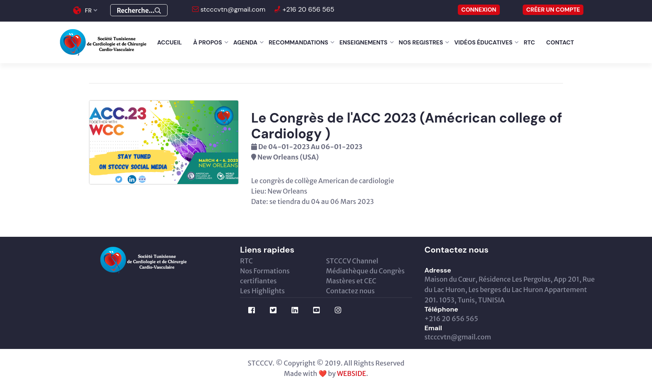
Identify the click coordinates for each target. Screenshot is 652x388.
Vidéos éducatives (483, 42)
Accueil (169, 42)
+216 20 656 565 (307, 9)
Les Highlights (262, 291)
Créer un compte (553, 9)
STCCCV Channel (352, 261)
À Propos (207, 42)
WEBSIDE (351, 373)
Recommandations (298, 42)
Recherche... (139, 11)
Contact (560, 42)
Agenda (245, 42)
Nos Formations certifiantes (264, 276)
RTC (529, 42)
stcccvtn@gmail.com (232, 9)
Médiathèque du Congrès (365, 271)
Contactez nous (350, 291)
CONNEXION (478, 9)
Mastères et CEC (351, 281)
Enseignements (363, 42)
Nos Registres (421, 42)
